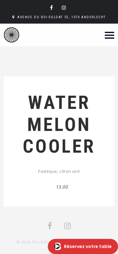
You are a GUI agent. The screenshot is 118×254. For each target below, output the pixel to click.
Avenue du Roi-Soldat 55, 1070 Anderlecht (61, 17)
